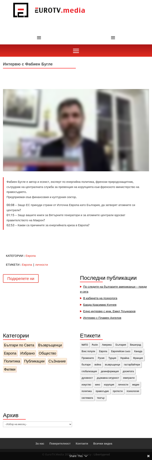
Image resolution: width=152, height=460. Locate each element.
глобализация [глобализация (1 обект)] (89, 371)
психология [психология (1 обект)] (133, 391)
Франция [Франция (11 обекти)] (138, 358)
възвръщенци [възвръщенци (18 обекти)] (112, 364)
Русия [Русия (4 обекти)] (101, 358)
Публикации (34, 360)
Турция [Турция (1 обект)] (112, 358)
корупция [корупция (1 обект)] (109, 384)
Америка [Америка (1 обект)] (107, 344)
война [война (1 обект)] (97, 364)
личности (41, 264)
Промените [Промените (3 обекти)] (88, 358)
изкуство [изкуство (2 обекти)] (86, 384)
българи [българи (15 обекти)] (86, 364)
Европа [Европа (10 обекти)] (103, 351)
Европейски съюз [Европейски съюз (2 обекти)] (120, 351)
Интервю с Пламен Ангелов (102, 318)
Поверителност (60, 443)
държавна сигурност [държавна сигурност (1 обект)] (108, 378)
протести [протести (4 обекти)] (118, 391)
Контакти (82, 443)
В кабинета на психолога (100, 298)
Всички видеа (102, 443)
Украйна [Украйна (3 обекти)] (124, 358)
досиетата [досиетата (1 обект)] (128, 371)
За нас (39, 443)
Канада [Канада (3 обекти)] (138, 351)
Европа (31, 256)
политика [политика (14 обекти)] (87, 391)
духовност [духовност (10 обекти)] (87, 378)
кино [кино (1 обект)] (97, 384)
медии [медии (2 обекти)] (135, 384)
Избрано (27, 353)
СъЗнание (57, 360)
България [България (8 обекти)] (121, 344)
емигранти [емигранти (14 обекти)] (129, 378)
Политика (12, 360)
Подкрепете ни (20, 278)
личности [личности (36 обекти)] (123, 384)
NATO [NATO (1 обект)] (85, 344)
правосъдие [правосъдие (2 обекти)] (102, 391)
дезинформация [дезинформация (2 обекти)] (110, 371)
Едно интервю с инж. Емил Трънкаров (109, 311)
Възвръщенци (50, 344)
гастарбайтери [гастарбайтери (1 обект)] (132, 364)
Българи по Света (19, 344)
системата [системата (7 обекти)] (87, 398)
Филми (9, 369)
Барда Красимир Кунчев (99, 305)
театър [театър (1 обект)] (100, 398)
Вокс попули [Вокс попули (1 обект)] (88, 351)
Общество (47, 353)
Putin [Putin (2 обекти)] (95, 344)
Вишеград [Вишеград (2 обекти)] (135, 344)
